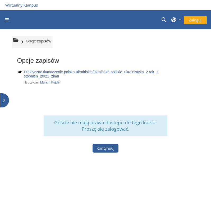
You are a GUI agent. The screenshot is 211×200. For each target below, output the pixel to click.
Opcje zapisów (38, 40)
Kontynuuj (105, 148)
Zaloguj (195, 19)
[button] (164, 19)
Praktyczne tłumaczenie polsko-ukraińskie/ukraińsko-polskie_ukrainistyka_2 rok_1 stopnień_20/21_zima (91, 74)
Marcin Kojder (50, 82)
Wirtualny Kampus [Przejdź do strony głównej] (21, 5)
